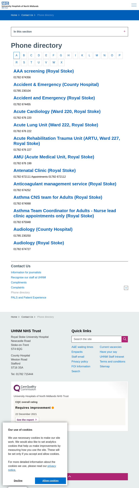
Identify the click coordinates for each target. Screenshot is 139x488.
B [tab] (24, 55)
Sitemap (105, 366)
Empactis (77, 351)
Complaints (17, 287)
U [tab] (39, 62)
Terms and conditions (112, 361)
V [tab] (46, 62)
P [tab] (119, 55)
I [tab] (75, 55)
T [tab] (31, 62)
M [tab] (97, 55)
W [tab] (54, 62)
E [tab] (46, 55)
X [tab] (61, 62)
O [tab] (112, 55)
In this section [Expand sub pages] (69, 31)
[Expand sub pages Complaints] (126, 288)
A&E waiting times (82, 347)
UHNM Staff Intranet (112, 356)
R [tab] (17, 62)
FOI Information (81, 366)
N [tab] (104, 55)
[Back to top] (69, 476)
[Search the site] (100, 339)
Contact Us (20, 266)
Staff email (78, 356)
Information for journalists (26, 272)
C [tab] (31, 55)
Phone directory (20, 292)
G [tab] (61, 55)
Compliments (19, 282)
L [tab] (89, 55)
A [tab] (17, 55)
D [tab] (39, 55)
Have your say (108, 351)
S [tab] (24, 62)
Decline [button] (18, 480)
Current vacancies (110, 347)
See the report (25, 419)
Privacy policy (80, 361)
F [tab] (53, 55)
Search (76, 371)
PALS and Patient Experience (28, 297)
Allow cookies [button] (50, 480)
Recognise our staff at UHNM (28, 277)
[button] (124, 339)
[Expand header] (134, 5)
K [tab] (82, 55)
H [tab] (68, 55)
